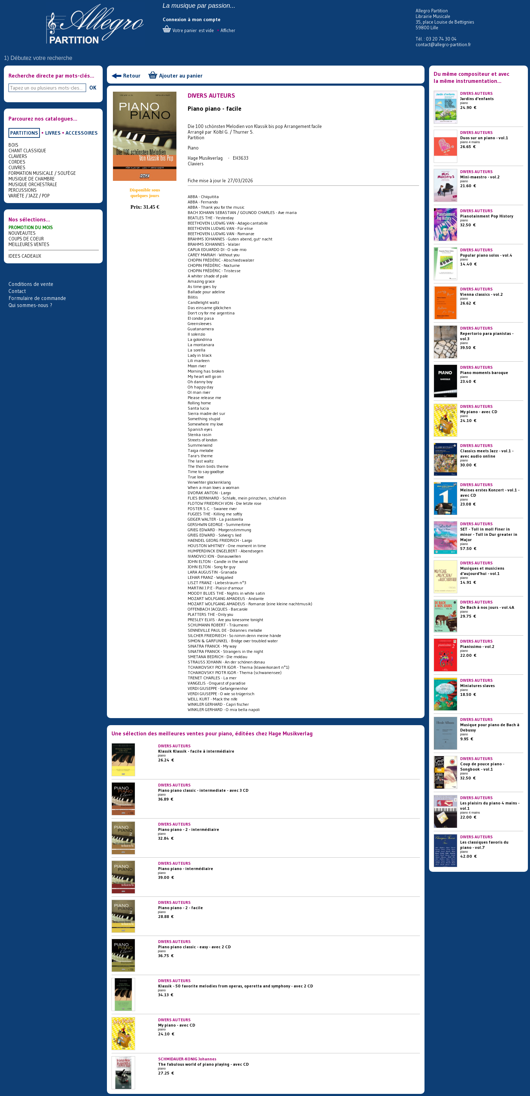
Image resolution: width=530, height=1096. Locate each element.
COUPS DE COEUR (26, 238)
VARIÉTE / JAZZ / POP (28, 195)
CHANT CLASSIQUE (27, 150)
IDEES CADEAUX (24, 256)
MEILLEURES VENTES (28, 244)
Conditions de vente (30, 284)
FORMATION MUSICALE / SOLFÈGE (42, 173)
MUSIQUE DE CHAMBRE (31, 179)
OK (92, 87)
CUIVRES (16, 167)
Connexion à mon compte (192, 19)
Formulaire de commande (37, 298)
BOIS (13, 145)
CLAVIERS (17, 156)
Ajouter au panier (181, 75)
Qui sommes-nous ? (30, 305)
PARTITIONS (24, 133)
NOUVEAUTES (22, 233)
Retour (131, 75)
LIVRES (53, 133)
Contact (17, 291)
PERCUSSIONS (22, 190)
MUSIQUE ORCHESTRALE (32, 184)
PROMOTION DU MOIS (30, 227)
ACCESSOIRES (82, 133)
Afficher (228, 30)
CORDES (16, 162)
